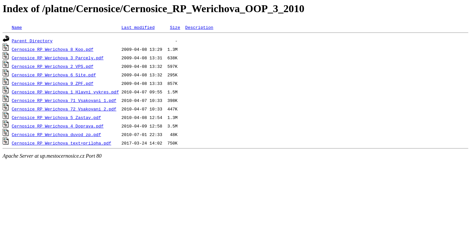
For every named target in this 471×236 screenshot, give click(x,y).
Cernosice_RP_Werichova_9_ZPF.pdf (53, 83)
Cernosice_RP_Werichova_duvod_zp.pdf (56, 134)
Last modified (137, 27)
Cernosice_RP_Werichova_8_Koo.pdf (53, 49)
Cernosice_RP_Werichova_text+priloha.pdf (61, 143)
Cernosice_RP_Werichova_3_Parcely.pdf (58, 58)
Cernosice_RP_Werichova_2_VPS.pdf (53, 66)
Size (175, 27)
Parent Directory (32, 41)
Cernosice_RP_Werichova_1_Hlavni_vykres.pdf (65, 92)
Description (199, 27)
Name (17, 27)
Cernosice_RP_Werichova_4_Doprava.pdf (58, 126)
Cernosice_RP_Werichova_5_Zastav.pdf (56, 117)
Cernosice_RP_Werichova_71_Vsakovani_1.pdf (64, 100)
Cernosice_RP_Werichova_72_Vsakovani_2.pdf (64, 109)
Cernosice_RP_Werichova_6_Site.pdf (54, 75)
